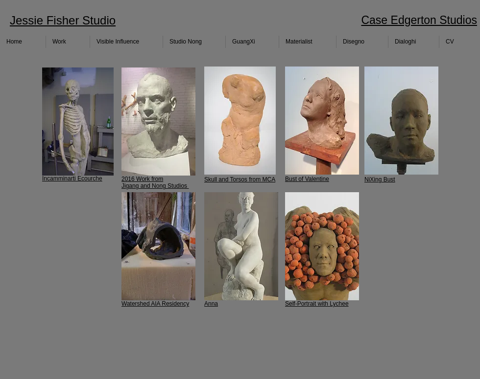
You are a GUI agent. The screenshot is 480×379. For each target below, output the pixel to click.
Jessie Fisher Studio (63, 20)
